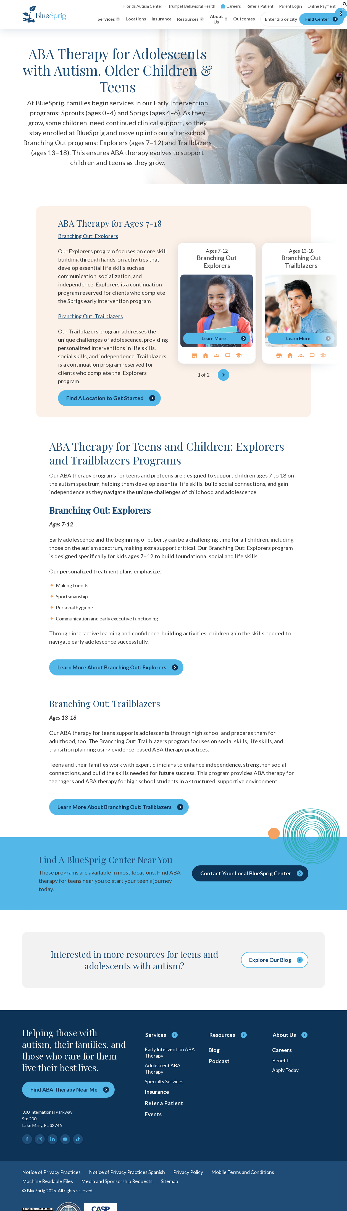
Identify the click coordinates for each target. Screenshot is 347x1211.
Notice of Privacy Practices (51, 1172)
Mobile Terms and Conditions (242, 1172)
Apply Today (285, 1071)
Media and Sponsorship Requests (117, 1181)
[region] (233, 312)
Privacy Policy (188, 1172)
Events (153, 1116)
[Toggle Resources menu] (170, 19)
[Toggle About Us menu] (198, 19)
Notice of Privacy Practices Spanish (127, 1172)
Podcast (219, 1062)
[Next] (223, 375)
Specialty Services (164, 1082)
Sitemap (170, 1181)
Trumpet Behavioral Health (170, 6)
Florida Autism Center (122, 6)
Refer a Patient (237, 6)
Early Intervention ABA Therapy (170, 1052)
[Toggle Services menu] (88, 19)
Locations (115, 19)
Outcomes (224, 19)
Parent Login (267, 6)
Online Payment (297, 6)
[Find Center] (301, 19)
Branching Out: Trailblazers (92, 316)
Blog (214, 1050)
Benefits (281, 1061)
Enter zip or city (261, 19)
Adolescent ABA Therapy (162, 1069)
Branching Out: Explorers (89, 236)
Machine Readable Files (47, 1181)
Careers (208, 6)
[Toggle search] (321, 6)
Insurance (141, 19)
